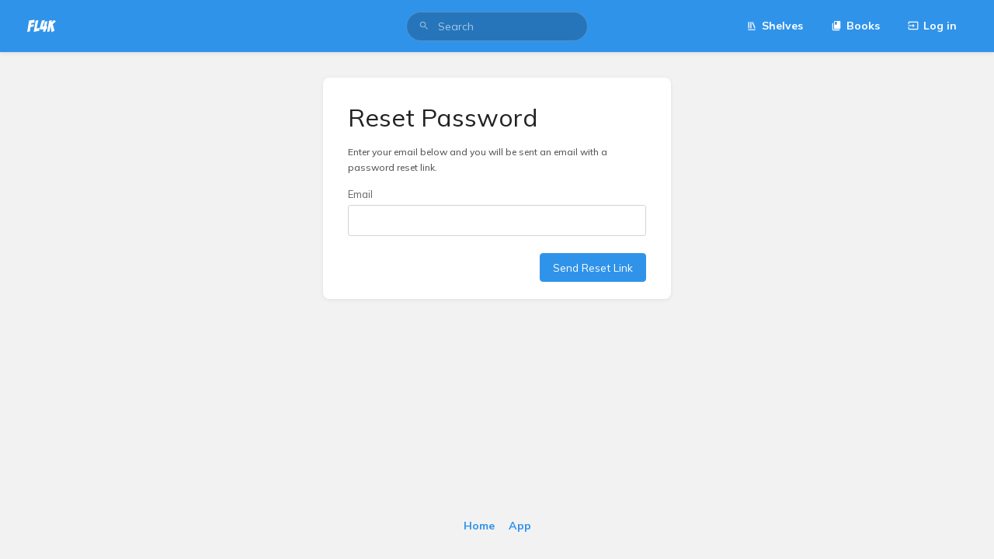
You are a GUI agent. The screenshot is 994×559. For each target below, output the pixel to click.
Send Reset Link (593, 267)
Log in (932, 26)
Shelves (774, 26)
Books (855, 26)
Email (360, 194)
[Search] (424, 26)
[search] (497, 26)
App (520, 526)
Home (479, 526)
